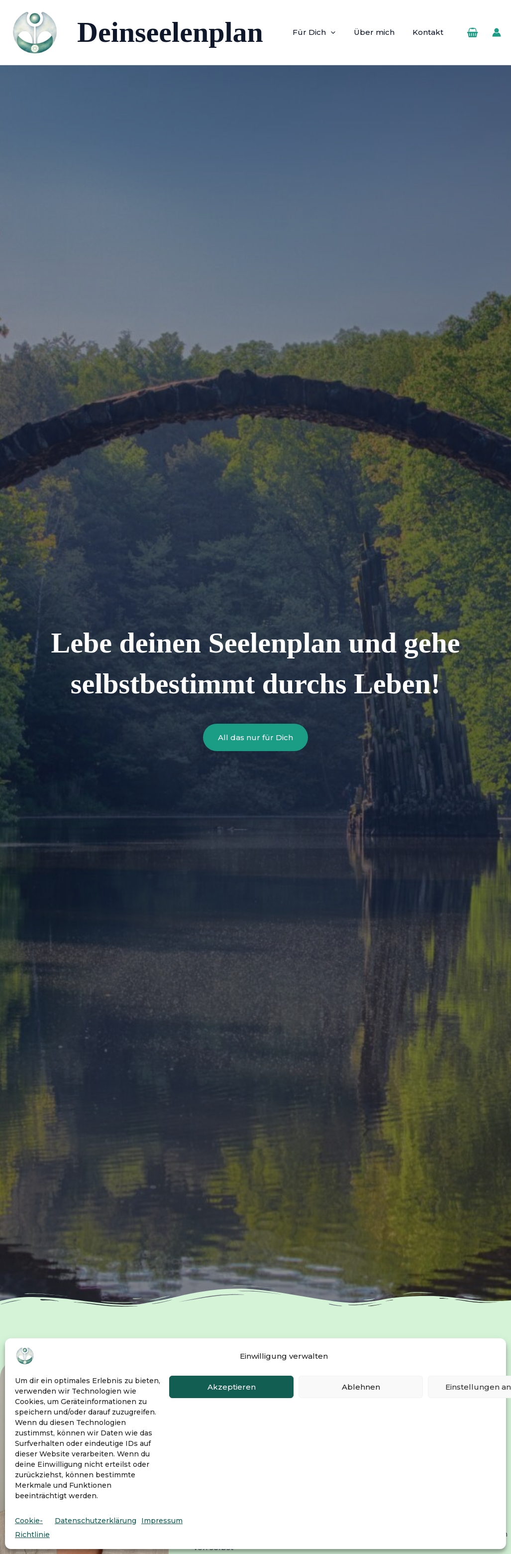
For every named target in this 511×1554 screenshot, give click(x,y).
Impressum (162, 1520)
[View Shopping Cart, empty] (472, 32)
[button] (339, 32)
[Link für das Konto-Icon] (496, 32)
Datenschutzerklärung (95, 1520)
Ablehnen (361, 1387)
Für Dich (322, 32)
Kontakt (429, 32)
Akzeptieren (231, 1387)
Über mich (379, 32)
